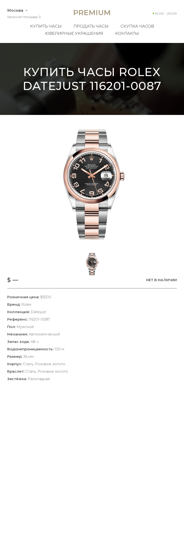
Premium (92, 12)
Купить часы (46, 26)
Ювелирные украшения (74, 33)
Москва (15, 10)
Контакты (127, 33)
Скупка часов (137, 26)
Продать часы (91, 26)
